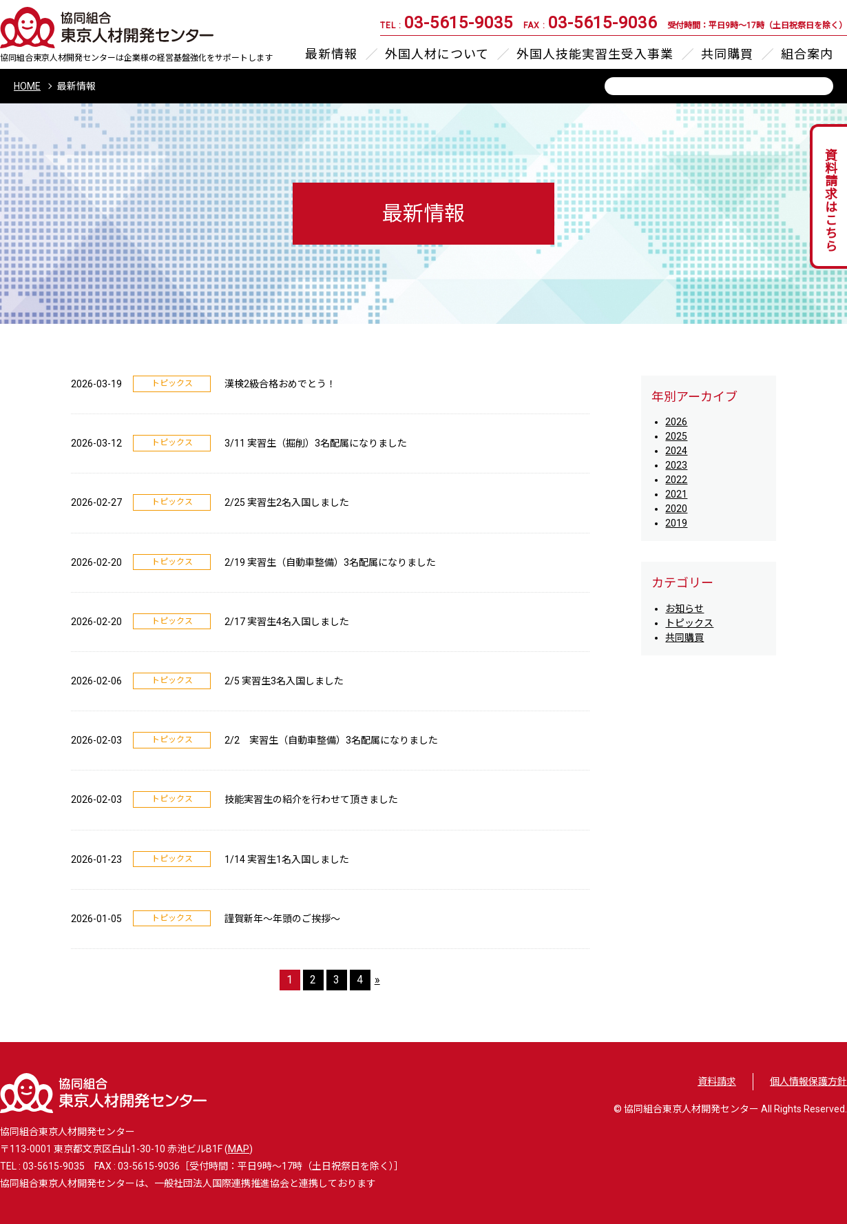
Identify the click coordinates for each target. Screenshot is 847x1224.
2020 (676, 508)
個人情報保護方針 (808, 1081)
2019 (676, 523)
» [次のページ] (377, 979)
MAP (238, 1148)
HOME (27, 86)
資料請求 (717, 1081)
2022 (676, 479)
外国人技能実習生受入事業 (594, 54)
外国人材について (437, 54)
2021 (676, 494)
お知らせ (684, 608)
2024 (676, 450)
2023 (676, 465)
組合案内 (807, 54)
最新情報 (331, 54)
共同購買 (727, 54)
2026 (676, 421)
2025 (676, 436)
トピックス (689, 623)
